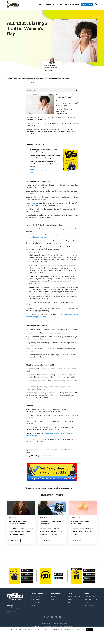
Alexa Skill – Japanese (74, 599)
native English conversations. (36, 237)
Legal (66, 626)
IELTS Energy (55, 596)
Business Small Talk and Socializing (50, 521)
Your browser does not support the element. (52, 90)
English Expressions (27, 78)
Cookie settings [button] (80, 629)
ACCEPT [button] (89, 629)
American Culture (13, 78)
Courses (47, 5)
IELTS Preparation (89, 608)
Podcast (56, 5)
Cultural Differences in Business (80, 521)
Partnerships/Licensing (91, 602)
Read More (15, 543)
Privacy (56, 626)
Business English (44, 523)
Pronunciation (13, 521)
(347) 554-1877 (11, 614)
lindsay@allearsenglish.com (15, 610)
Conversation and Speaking (17, 523)
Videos (33, 608)
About (39, 5)
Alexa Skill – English (73, 602)
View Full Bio (48, 70)
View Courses (84, 5)
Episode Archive (36, 599)
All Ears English (37, 596)
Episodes (54, 599)
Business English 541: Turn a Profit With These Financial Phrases (83, 531)
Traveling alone (31, 203)
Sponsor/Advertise (69, 5)
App (69, 605)
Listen (70, 596)
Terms (61, 626)
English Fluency (38, 78)
